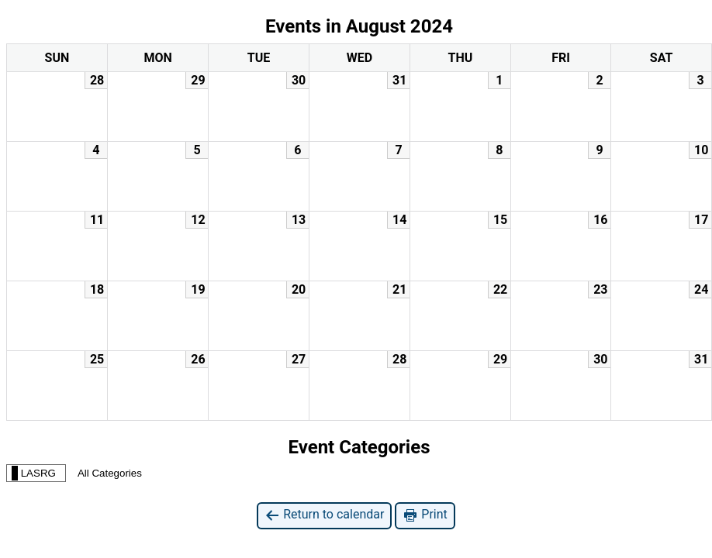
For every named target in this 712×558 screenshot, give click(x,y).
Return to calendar (324, 515)
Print (425, 515)
